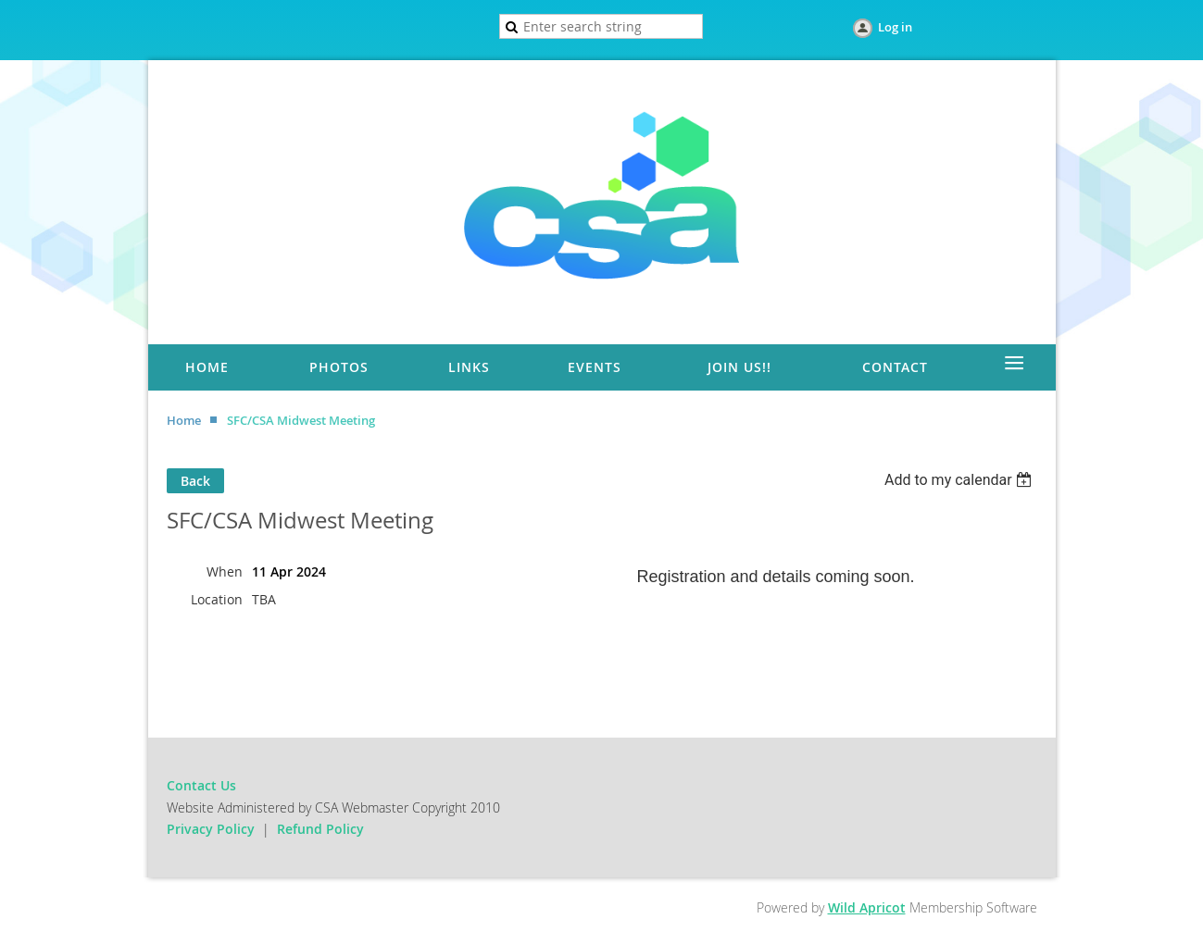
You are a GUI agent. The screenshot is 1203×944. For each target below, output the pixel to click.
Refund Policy (320, 829)
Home (184, 420)
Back (195, 481)
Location (217, 599)
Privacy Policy (211, 829)
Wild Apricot (867, 907)
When (225, 571)
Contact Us (201, 785)
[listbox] (960, 479)
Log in (895, 27)
